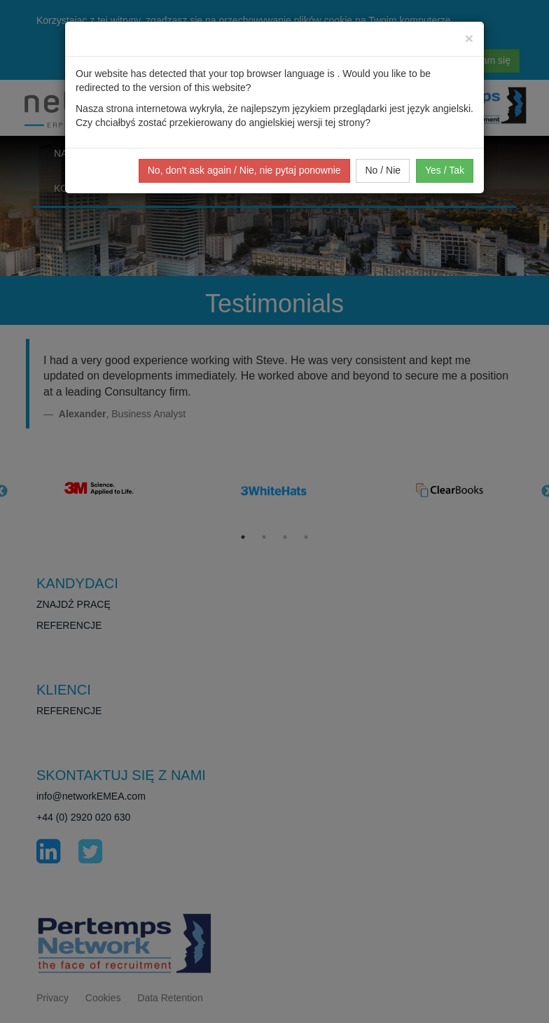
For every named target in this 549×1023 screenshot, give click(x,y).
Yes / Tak (444, 170)
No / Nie (383, 170)
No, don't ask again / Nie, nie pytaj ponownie (244, 170)
